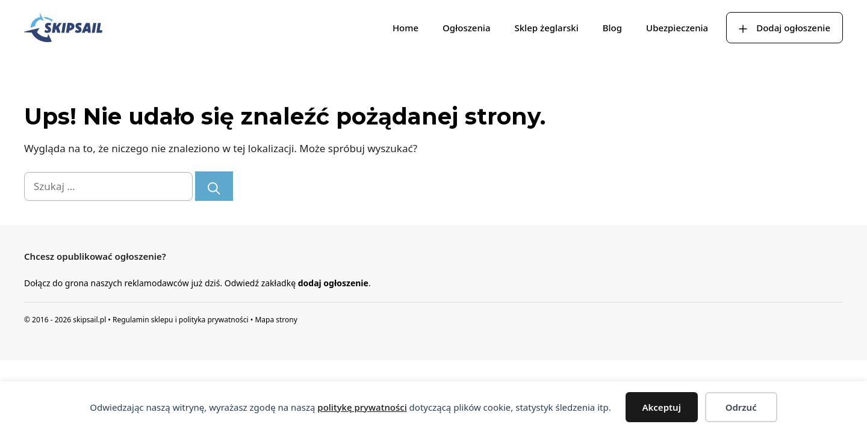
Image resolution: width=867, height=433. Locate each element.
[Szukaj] (213, 186)
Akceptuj (661, 407)
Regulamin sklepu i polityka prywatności (181, 320)
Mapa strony (276, 320)
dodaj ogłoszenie (333, 283)
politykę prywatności (361, 407)
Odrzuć (741, 407)
